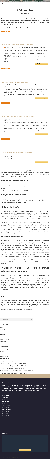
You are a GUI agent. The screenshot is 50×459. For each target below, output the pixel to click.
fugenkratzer (3, 336)
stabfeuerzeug (4, 346)
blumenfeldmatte (4, 339)
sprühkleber (3, 341)
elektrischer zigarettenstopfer (7, 361)
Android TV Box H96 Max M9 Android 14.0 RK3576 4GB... (18, 116)
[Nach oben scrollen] (25, 376)
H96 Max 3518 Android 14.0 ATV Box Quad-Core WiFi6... (18, 44)
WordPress (16, 457)
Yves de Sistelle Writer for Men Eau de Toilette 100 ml (14, 368)
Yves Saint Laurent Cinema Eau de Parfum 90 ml (13, 363)
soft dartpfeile (3, 351)
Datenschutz (21, 379)
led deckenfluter (4, 344)
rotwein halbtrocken (5, 353)
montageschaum (4, 334)
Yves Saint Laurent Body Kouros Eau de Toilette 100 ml (14, 366)
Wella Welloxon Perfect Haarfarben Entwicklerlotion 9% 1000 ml (16, 370)
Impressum (30, 379)
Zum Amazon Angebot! (42, 63)
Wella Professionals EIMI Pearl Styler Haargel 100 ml (13, 373)
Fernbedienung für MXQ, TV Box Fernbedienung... (16, 82)
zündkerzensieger (4, 358)
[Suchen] (47, 3)
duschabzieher (4, 356)
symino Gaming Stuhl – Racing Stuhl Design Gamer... (25, 446)
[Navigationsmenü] (2, 3)
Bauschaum (3, 327)
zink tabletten (3, 329)
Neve (2, 457)
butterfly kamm (4, 332)
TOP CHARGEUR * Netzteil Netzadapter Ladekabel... (17, 152)
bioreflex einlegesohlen (6, 349)
